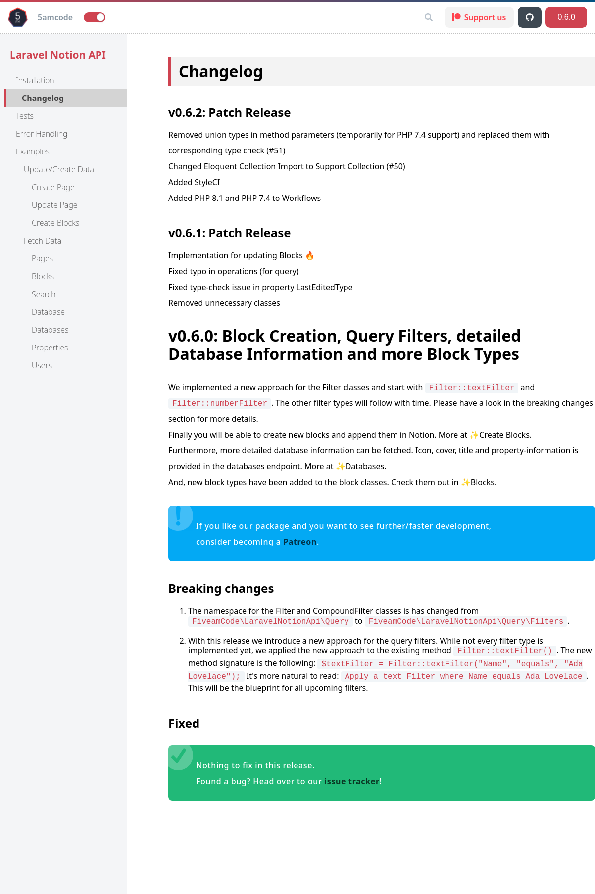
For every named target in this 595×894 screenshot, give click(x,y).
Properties (50, 347)
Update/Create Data (59, 169)
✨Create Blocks (499, 434)
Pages (42, 258)
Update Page (55, 204)
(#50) (395, 166)
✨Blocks (478, 482)
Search (43, 294)
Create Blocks (55, 222)
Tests (25, 115)
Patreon (300, 541)
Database (48, 311)
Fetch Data (42, 240)
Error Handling (42, 133)
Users (42, 365)
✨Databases (360, 466)
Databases (50, 329)
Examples (33, 151)
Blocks (43, 276)
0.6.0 (566, 17)
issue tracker (352, 781)
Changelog (43, 98)
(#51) (275, 150)
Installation (35, 80)
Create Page (53, 187)
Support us (479, 17)
